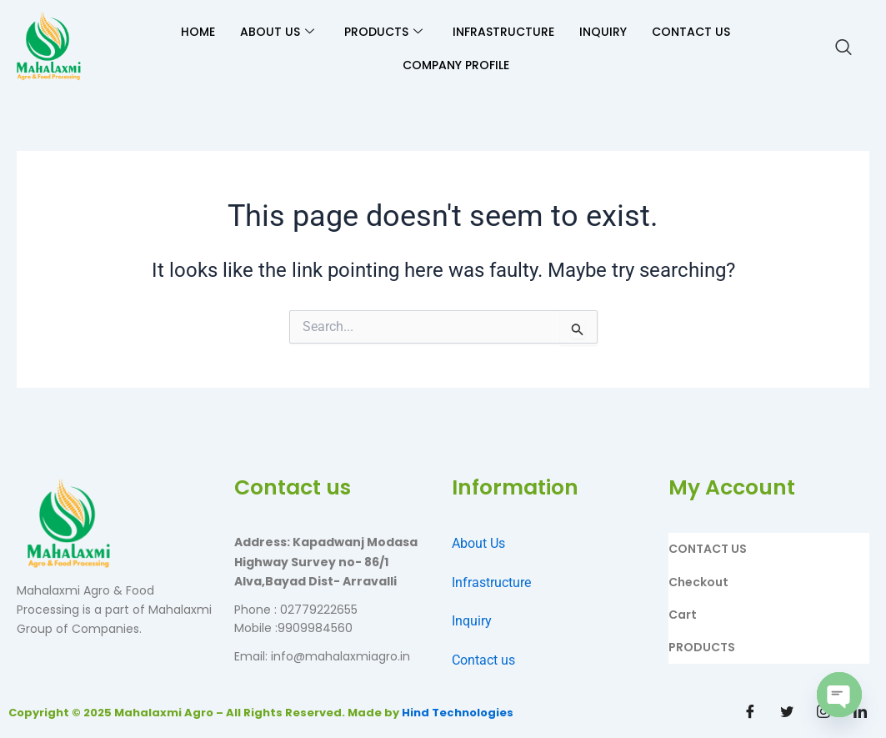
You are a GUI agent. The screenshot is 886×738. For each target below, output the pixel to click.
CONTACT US (691, 31)
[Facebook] (750, 712)
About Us (478, 543)
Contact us (483, 660)
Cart (682, 614)
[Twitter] (786, 712)
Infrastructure (491, 582)
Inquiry (472, 621)
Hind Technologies (457, 712)
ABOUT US (277, 31)
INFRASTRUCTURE (503, 31)
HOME (198, 31)
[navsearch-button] (843, 48)
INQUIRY (603, 31)
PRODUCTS (383, 31)
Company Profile (456, 65)
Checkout (698, 582)
